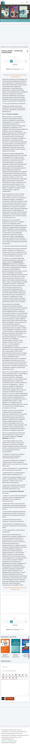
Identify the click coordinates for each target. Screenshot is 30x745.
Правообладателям (12, 740)
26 (26, 61)
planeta (4, 3)
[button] (3, 674)
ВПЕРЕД (15, 64)
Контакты (4, 740)
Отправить (10, 698)
